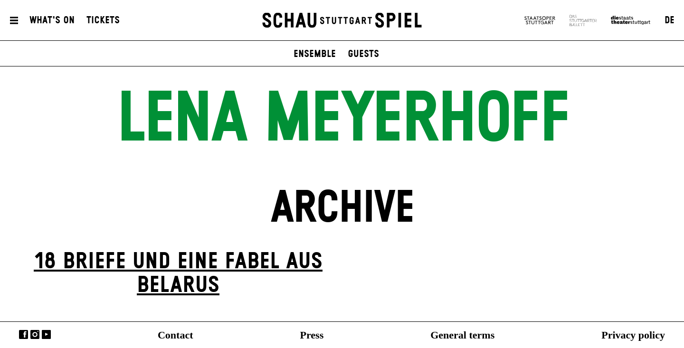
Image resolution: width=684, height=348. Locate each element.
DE (669, 20)
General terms (462, 335)
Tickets (103, 20)
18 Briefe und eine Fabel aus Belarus (178, 273)
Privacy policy (633, 335)
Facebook (23, 334)
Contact (175, 335)
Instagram (34, 334)
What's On (52, 20)
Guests (363, 54)
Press (312, 335)
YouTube (46, 334)
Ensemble (315, 54)
